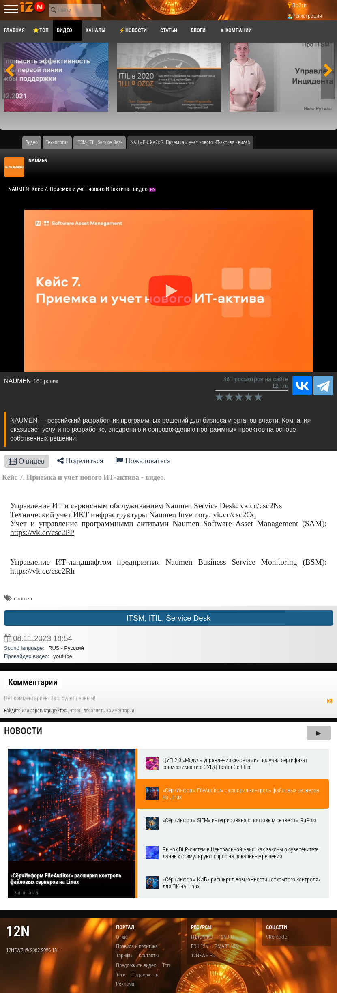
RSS (329, 701)
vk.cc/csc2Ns (261, 505)
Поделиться (80, 460)
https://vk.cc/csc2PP (42, 532)
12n (18, 931)
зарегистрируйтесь (49, 711)
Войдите (12, 711)
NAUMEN (37, 160)
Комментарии (33, 682)
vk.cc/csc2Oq (234, 514)
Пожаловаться (143, 460)
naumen (23, 599)
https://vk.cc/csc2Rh (42, 571)
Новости (23, 731)
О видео (27, 461)
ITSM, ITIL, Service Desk (169, 618)
